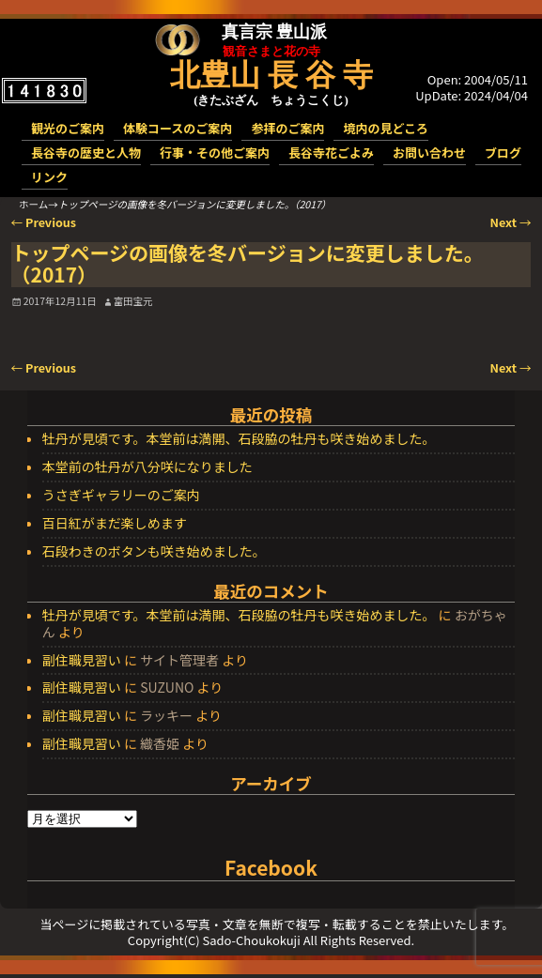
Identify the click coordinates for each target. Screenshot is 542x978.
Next (511, 222)
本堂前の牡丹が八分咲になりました (147, 467)
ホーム (33, 204)
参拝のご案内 (287, 128)
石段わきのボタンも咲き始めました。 (154, 551)
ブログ (503, 152)
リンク (49, 177)
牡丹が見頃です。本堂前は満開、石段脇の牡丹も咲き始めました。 (239, 439)
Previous (44, 222)
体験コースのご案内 (177, 128)
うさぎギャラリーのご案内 (121, 495)
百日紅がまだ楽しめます (114, 523)
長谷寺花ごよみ (331, 152)
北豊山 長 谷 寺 (271, 75)
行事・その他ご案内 (215, 152)
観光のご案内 (67, 128)
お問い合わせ (429, 152)
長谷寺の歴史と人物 (86, 152)
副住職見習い (81, 659)
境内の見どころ (385, 128)
